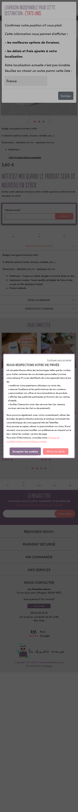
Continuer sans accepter (59, 360)
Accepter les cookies (25, 451)
